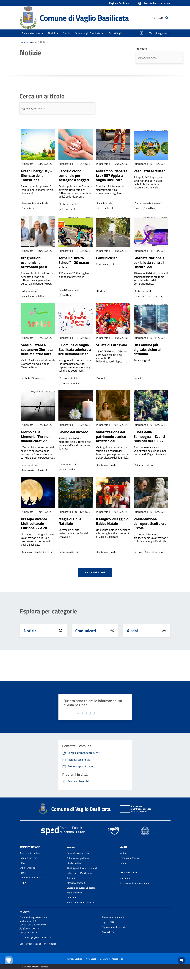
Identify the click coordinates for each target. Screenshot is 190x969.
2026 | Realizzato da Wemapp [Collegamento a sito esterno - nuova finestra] (34, 966)
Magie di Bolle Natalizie (69, 521)
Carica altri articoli (95, 572)
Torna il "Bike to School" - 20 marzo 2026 (73, 262)
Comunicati (85, 630)
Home (23, 42)
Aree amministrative (30, 853)
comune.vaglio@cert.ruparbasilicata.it (38, 937)
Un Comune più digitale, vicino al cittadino (147, 349)
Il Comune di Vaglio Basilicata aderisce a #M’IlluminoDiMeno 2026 (74, 351)
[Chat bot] (181, 960)
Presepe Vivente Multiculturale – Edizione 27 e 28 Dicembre (34, 525)
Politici (23, 872)
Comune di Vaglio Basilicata (84, 18)
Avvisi (132, 630)
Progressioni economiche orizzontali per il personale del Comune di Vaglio (35, 267)
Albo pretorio (126, 878)
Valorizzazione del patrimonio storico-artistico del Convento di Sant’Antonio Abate (112, 441)
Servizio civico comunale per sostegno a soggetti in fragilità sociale (74, 177)
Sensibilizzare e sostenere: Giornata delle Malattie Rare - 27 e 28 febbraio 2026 (37, 354)
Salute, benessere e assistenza (82, 902)
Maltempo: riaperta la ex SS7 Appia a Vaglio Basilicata (111, 175)
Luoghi (23, 882)
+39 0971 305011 (28, 932)
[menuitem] (114, 33)
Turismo (71, 878)
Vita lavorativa (74, 863)
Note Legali (91, 958)
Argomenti (141, 48)
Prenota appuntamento (113, 917)
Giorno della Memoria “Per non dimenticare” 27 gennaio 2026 (35, 438)
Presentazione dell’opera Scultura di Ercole (151, 523)
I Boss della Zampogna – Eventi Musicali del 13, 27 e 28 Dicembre (150, 438)
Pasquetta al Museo (149, 171)
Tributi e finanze (75, 892)
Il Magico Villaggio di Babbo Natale (112, 521)
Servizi (71, 847)
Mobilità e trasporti (76, 883)
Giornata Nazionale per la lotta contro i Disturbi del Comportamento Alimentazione (149, 267)
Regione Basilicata (119, 3)
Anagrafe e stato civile (78, 853)
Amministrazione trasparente (134, 883)
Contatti (25, 912)
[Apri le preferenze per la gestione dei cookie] (9, 960)
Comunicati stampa (129, 858)
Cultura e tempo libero (78, 858)
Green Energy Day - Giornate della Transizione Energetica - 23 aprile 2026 (38, 180)
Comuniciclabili (108, 258)
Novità (33, 42)
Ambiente (72, 897)
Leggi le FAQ (108, 922)
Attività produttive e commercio (82, 868)
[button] (154, 3)
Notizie (44, 42)
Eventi (123, 863)
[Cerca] (167, 17)
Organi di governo (28, 858)
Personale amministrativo (32, 877)
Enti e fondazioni (28, 868)
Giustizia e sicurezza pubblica (81, 888)
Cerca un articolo (42, 96)
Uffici (22, 863)
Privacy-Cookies (74, 958)
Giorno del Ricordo (73, 432)
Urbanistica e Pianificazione (80, 873)
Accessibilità (108, 932)
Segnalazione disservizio (114, 927)
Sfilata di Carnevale (111, 345)
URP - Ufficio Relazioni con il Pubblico (38, 943)
